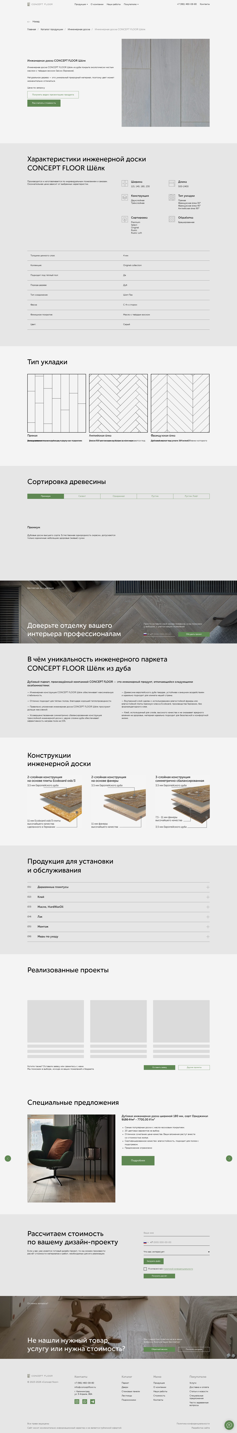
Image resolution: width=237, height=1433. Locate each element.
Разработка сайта (201, 1428)
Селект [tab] (82, 496)
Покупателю (130, 4)
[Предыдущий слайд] (8, 1158)
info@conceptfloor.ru (85, 1387)
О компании (97, 4)
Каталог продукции (52, 29)
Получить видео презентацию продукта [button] (53, 95)
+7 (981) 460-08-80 (187, 4)
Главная (31, 29)
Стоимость (159, 1396)
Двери (125, 1387)
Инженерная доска (79, 29)
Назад (36, 21)
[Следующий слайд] (229, 1158)
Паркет (125, 1383)
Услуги (193, 1383)
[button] (44, 103)
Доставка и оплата (199, 1387)
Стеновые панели (131, 1391)
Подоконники (129, 1400)
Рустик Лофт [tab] (191, 496)
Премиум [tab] (45, 496)
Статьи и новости (199, 1391)
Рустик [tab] (155, 496)
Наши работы (114, 4)
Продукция (80, 4)
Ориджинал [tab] (119, 496)
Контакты (205, 4)
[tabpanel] (118, 541)
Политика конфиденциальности (193, 1424)
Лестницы (127, 1396)
